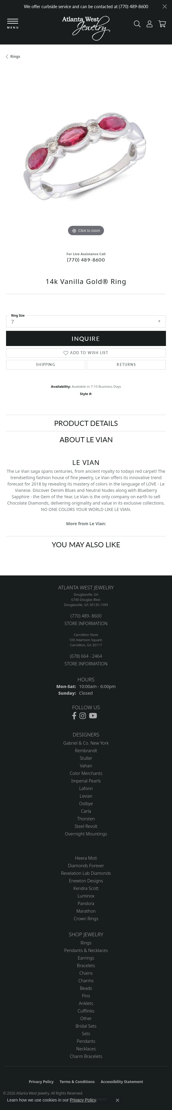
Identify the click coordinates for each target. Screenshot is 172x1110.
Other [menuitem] (86, 1018)
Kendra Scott (86, 888)
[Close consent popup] (117, 1100)
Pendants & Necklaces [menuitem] (86, 950)
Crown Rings (86, 918)
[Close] (164, 6)
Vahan (86, 766)
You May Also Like (86, 544)
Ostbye (86, 803)
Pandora (86, 903)
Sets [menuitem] (86, 1033)
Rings (15, 56)
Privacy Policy (41, 1081)
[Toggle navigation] (12, 24)
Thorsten (86, 819)
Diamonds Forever (86, 865)
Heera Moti (86, 858)
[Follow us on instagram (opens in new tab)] (83, 716)
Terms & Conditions (77, 1081)
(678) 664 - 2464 (86, 656)
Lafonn (86, 788)
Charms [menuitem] (86, 980)
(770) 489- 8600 (85, 616)
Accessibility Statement (122, 1081)
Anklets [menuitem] (86, 1003)
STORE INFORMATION (85, 623)
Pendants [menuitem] (86, 1041)
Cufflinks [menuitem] (86, 1011)
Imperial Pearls (86, 781)
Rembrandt (86, 750)
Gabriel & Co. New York (86, 743)
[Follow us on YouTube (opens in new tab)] (93, 716)
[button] (136, 25)
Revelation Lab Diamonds (86, 873)
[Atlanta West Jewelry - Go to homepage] (86, 30)
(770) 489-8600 (86, 259)
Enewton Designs (86, 881)
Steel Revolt (86, 826)
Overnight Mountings (86, 834)
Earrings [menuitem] (86, 958)
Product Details (86, 423)
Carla (86, 811)
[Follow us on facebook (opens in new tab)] (74, 716)
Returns (126, 364)
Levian (86, 796)
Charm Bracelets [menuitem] (86, 1056)
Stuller (86, 758)
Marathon (86, 911)
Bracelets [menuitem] (86, 965)
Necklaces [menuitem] (86, 1049)
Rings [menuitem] (86, 943)
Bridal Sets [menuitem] (86, 1026)
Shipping (45, 364)
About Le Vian (86, 439)
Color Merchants (86, 773)
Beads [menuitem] (86, 988)
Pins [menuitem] (86, 996)
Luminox (85, 896)
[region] (86, 157)
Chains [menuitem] (86, 973)
